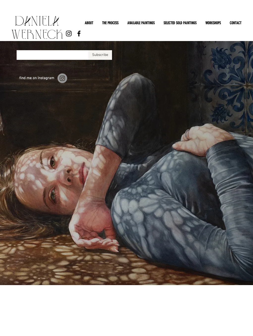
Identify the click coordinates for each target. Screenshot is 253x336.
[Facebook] (79, 33)
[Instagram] (69, 33)
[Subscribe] (100, 55)
